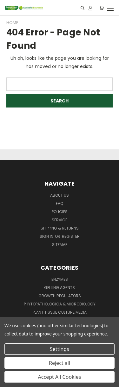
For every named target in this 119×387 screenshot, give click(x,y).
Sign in (47, 236)
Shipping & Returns (60, 228)
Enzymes (59, 279)
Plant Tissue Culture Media (60, 312)
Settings (59, 349)
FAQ (59, 203)
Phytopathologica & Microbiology (60, 304)
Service (59, 220)
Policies (60, 211)
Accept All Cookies (59, 376)
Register (71, 236)
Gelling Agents (59, 287)
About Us (59, 195)
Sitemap (59, 244)
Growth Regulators (59, 295)
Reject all (59, 362)
